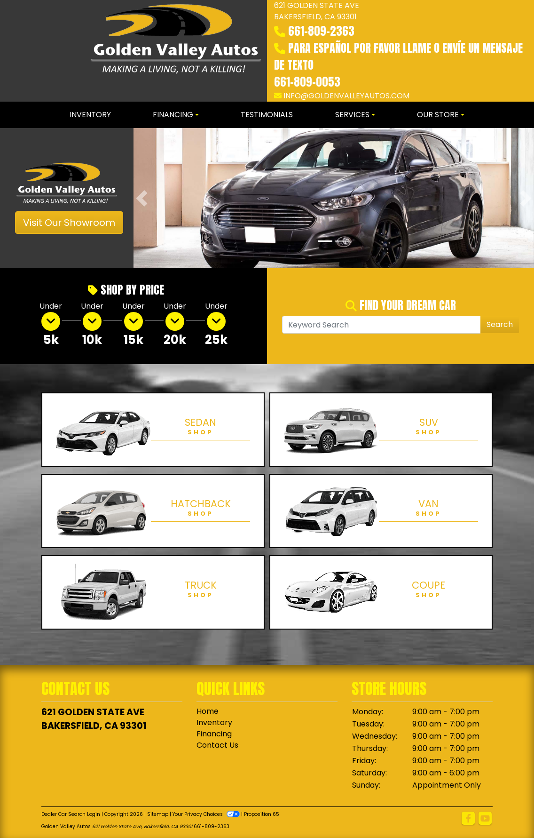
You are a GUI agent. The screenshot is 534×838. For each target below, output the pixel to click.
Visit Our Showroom (69, 222)
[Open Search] (381, 325)
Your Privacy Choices (207, 814)
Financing (214, 733)
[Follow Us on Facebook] (468, 819)
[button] (142, 198)
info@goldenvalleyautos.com (346, 95)
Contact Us (217, 745)
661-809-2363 (321, 31)
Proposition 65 (261, 814)
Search (500, 324)
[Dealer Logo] (175, 51)
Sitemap (157, 814)
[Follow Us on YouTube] (485, 819)
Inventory (214, 722)
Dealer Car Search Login (70, 814)
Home (207, 711)
